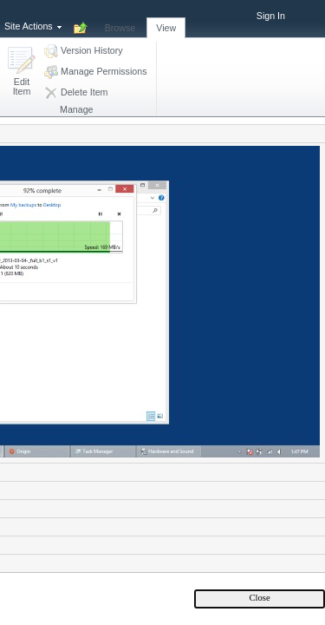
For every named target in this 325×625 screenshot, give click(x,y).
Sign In (271, 15)
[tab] (120, 18)
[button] (21, 72)
